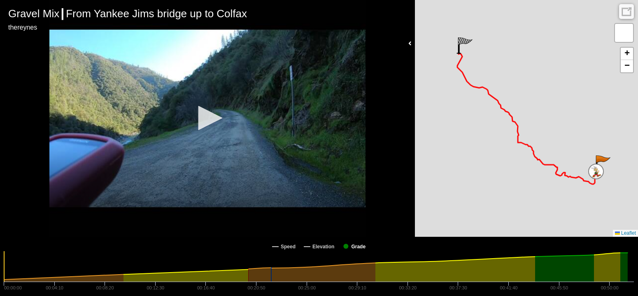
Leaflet (625, 233)
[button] (207, 118)
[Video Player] (207, 118)
